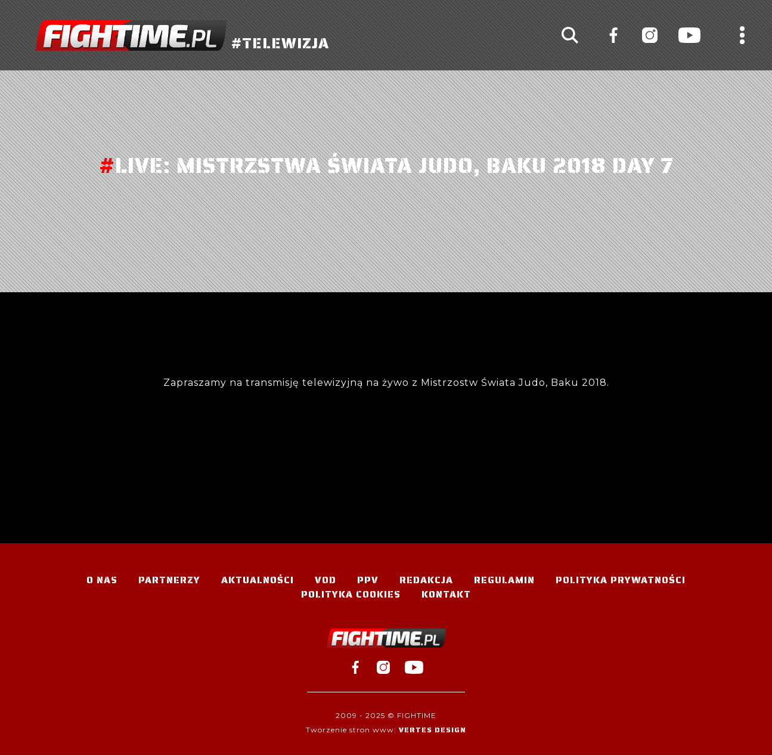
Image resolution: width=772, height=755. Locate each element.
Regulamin (504, 580)
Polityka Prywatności (621, 580)
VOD (325, 580)
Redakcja (426, 580)
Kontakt (446, 594)
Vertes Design (432, 729)
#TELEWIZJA (182, 35)
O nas (101, 580)
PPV (368, 580)
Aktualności (257, 580)
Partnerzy (169, 580)
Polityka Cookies (351, 594)
